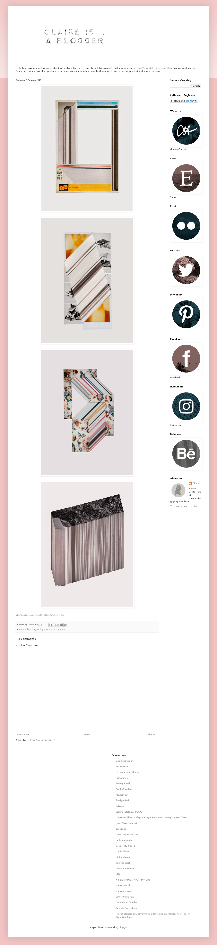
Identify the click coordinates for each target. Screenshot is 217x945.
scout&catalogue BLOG (129, 812)
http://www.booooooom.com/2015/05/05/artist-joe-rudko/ (40, 615)
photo (54, 630)
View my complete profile (184, 506)
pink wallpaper (123, 857)
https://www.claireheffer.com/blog (154, 68)
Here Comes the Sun (127, 834)
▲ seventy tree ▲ (126, 846)
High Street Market (126, 823)
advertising (30, 630)
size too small (123, 863)
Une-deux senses (125, 868)
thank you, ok (123, 885)
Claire (196, 483)
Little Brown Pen (125, 897)
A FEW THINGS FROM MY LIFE (133, 880)
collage (41, 630)
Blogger (123, 927)
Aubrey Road (123, 784)
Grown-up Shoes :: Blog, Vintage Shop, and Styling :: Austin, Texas (151, 818)
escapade (121, 829)
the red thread (124, 891)
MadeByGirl (122, 795)
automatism (122, 767)
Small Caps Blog (124, 789)
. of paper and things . (128, 772)
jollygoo (120, 806)
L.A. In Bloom (122, 851)
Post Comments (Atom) (42, 740)
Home (87, 735)
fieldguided (122, 801)
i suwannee (122, 778)
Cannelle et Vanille (126, 902)
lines (48, 630)
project (61, 630)
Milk (118, 874)
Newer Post (23, 735)
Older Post (151, 735)
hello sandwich (124, 840)
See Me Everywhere (126, 908)
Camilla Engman (124, 761)
